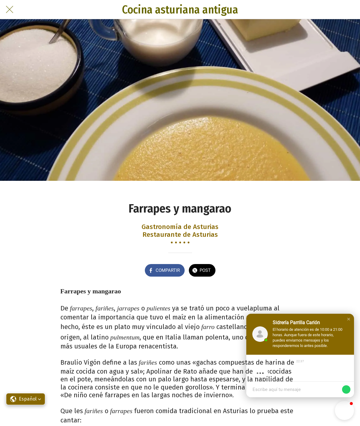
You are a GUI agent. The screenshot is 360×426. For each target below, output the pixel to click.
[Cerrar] (9, 9)
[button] (349, 319)
